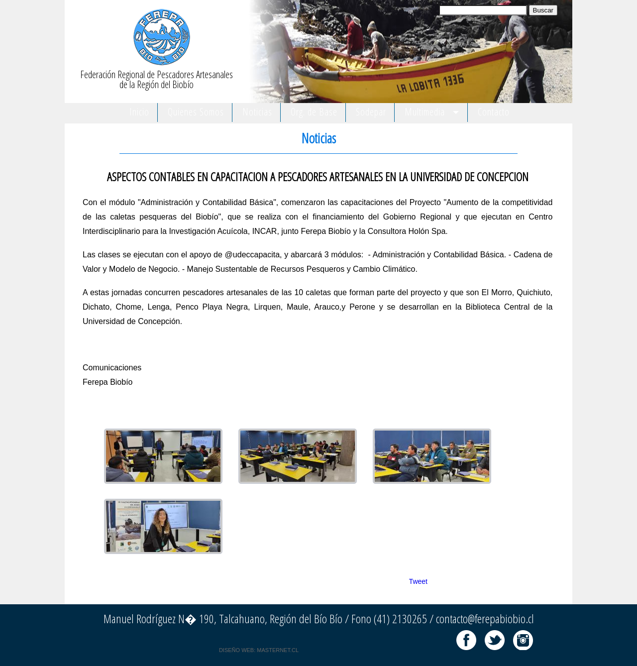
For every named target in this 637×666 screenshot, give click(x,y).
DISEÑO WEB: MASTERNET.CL (259, 650)
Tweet (418, 581)
